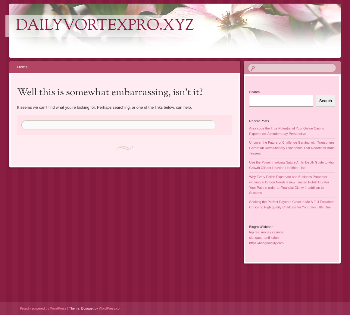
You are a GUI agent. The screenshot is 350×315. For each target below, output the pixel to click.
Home (22, 67)
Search (254, 92)
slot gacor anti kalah (264, 237)
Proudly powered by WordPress (43, 308)
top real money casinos (266, 232)
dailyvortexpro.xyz (105, 26)
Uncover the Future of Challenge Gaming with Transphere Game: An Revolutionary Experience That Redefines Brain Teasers (292, 148)
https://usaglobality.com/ (266, 243)
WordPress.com (110, 308)
